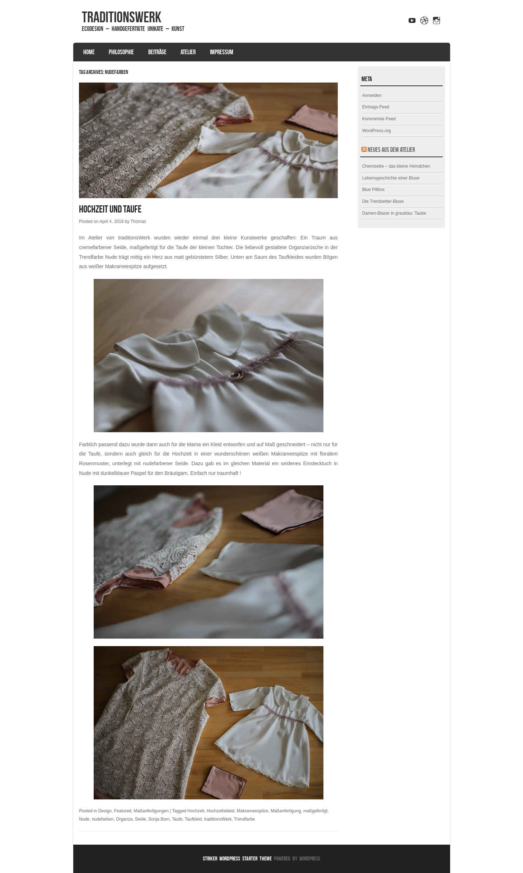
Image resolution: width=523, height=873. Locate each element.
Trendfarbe (244, 819)
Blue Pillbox (373, 189)
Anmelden (372, 95)
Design (105, 810)
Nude (84, 819)
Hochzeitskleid (220, 810)
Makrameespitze (252, 810)
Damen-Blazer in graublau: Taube (394, 213)
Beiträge (157, 52)
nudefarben (103, 819)
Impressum (221, 52)
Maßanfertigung (286, 810)
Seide (140, 819)
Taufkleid (193, 819)
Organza (124, 819)
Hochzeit (195, 810)
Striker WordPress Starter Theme (237, 858)
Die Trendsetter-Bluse (383, 201)
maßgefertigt (315, 810)
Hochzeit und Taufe (110, 209)
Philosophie (121, 52)
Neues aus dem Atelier (391, 149)
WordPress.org (376, 130)
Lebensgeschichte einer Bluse (391, 178)
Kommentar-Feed (379, 118)
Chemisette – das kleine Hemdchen (396, 166)
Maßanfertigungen (151, 810)
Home (89, 52)
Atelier (188, 52)
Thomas (138, 221)
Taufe (177, 819)
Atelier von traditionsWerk (119, 238)
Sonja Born (158, 819)
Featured (122, 810)
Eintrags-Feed (375, 106)
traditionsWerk (121, 17)
